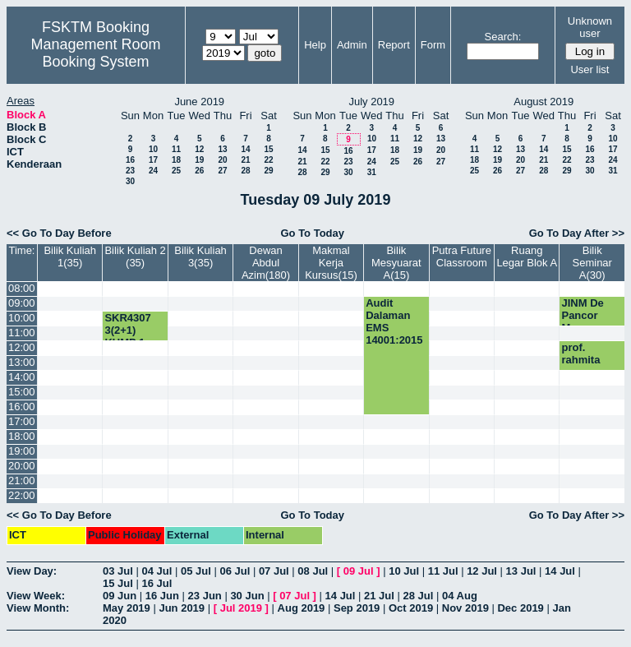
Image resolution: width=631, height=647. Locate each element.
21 (245, 159)
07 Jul (274, 571)
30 (130, 181)
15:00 (21, 392)
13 (222, 149)
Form (433, 45)
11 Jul (443, 571)
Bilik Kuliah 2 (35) (134, 256)
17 (153, 159)
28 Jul (418, 595)
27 (222, 170)
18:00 (21, 436)
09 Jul (358, 571)
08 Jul (312, 571)
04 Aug (459, 595)
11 (176, 149)
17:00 (21, 421)
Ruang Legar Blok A (526, 256)
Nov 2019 (465, 608)
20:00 (21, 466)
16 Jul (156, 583)
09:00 (21, 303)
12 (199, 149)
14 (245, 149)
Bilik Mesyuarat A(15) (396, 262)
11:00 (21, 332)
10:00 (21, 318)
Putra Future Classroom (461, 256)
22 (268, 159)
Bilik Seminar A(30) (592, 262)
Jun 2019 (182, 608)
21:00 (21, 480)
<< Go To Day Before (59, 233)
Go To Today (312, 233)
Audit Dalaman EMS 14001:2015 (394, 321)
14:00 (21, 377)
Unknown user (590, 27)
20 (222, 159)
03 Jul (118, 571)
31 (371, 172)
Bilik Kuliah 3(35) (200, 256)
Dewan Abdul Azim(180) (266, 262)
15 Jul (118, 583)
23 (130, 170)
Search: (503, 36)
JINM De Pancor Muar (582, 315)
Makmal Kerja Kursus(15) (331, 262)
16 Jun (162, 595)
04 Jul (156, 571)
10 (153, 149)
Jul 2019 (241, 608)
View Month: (38, 608)
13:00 (21, 362)
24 (153, 170)
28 (245, 170)
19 (199, 159)
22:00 (21, 495)
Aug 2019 (301, 608)
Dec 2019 (520, 608)
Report (394, 45)
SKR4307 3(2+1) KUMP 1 (127, 330)
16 (130, 159)
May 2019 (126, 608)
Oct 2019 (411, 608)
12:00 (21, 347)
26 (199, 170)
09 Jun (119, 595)
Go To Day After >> (576, 233)
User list (589, 69)
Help (315, 45)
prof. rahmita (580, 353)
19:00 (21, 451)
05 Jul (196, 571)
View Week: (36, 595)
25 (176, 170)
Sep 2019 (357, 608)
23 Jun (205, 595)
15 (268, 149)
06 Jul (234, 571)
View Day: (32, 571)
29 (268, 170)
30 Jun (247, 595)
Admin (352, 45)
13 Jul (521, 571)
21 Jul (379, 595)
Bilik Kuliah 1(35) (70, 256)
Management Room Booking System (95, 53)
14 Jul (560, 571)
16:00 (21, 406)
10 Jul (404, 571)
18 (176, 159)
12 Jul (482, 571)
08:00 (21, 288)
